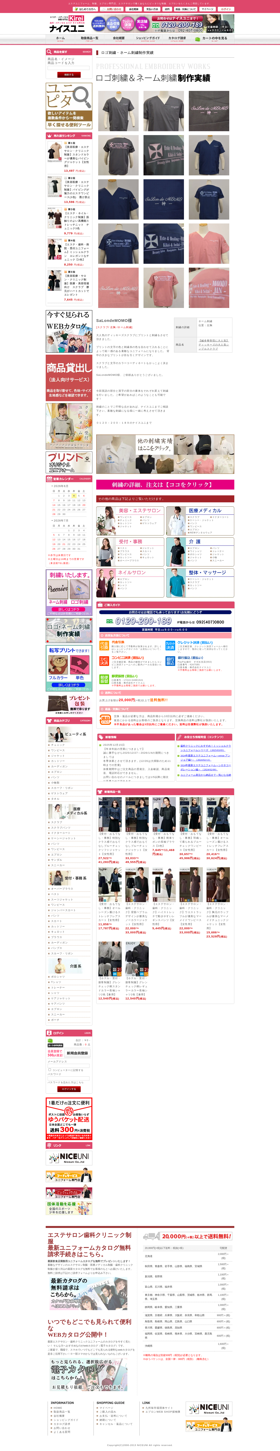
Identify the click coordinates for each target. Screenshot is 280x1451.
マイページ (107, 1407)
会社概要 (59, 1415)
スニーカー (58, 865)
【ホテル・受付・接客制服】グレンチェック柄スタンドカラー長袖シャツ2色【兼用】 (109, 986)
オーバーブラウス (62, 888)
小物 (214, 557)
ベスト (55, 894)
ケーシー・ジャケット (202, 520)
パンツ (55, 777)
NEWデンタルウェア (201, 532)
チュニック (58, 744)
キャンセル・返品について (116, 1424)
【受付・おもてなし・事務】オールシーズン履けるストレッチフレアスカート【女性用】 (217, 841)
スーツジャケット (62, 899)
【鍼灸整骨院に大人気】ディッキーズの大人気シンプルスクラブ (214, 344)
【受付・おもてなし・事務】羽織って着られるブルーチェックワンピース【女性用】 (190, 841)
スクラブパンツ (61, 827)
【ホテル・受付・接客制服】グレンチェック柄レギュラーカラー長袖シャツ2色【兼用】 (136, 986)
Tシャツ (56, 982)
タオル (55, 798)
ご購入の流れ (108, 1411)
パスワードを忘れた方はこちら (66, 1082)
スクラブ (56, 822)
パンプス (56, 948)
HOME (58, 1407)
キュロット (58, 931)
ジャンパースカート (63, 910)
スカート (56, 921)
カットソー (58, 761)
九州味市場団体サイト (159, 1407)
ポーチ (55, 1019)
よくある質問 (62, 1431)
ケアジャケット (61, 998)
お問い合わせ (62, 1428)
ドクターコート (61, 832)
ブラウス (56, 937)
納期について (108, 1419)
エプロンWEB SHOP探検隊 (163, 1411)
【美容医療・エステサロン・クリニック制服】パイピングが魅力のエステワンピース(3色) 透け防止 (77, 190)
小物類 (55, 782)
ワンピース (58, 750)
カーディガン (59, 766)
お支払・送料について (113, 1415)
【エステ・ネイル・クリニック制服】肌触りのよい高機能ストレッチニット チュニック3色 (76, 221)
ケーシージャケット (63, 838)
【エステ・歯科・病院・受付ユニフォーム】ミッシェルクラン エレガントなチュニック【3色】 (76, 252)
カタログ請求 (62, 1424)
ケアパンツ (58, 1003)
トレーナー (58, 987)
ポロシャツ (58, 976)
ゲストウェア (59, 793)
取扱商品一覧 (62, 1411)
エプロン (56, 771)
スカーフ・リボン (62, 787)
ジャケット (58, 755)
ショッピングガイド (66, 1419)
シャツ (55, 992)
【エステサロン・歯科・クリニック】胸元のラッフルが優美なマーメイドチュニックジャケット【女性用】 (217, 916)
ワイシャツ (196, 551)
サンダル (56, 859)
